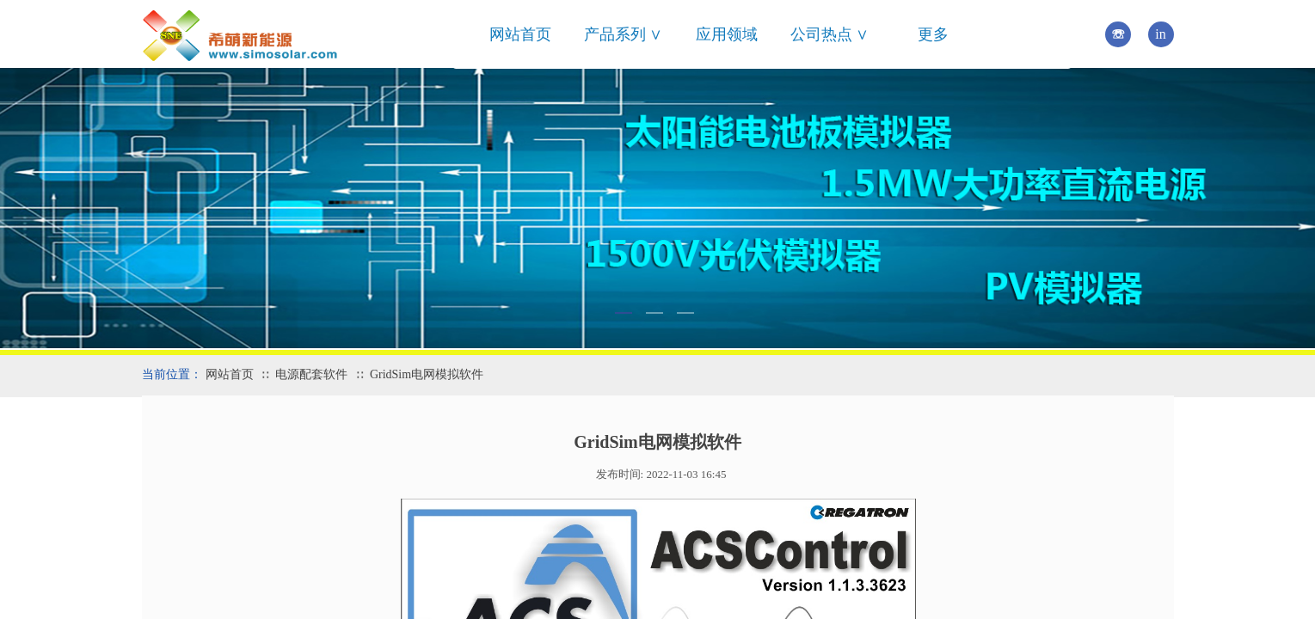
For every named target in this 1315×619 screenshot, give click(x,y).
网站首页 (520, 34)
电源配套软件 (311, 374)
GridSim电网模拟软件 (426, 374)
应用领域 (727, 34)
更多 (933, 34)
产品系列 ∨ (623, 34)
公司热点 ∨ (829, 34)
